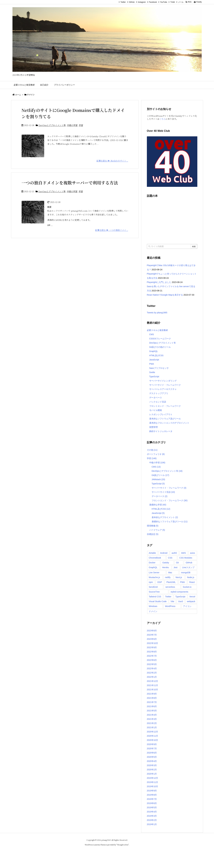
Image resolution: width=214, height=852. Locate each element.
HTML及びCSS (156, 355)
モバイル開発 (155, 410)
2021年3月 (152, 719)
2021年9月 (152, 694)
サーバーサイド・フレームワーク (165, 385)
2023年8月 (152, 630)
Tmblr (172, 2)
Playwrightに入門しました (159, 282)
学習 (81, 125)
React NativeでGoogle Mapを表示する (165, 295)
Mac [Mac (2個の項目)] (170, 572)
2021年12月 (152, 681)
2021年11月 (152, 685)
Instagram (142, 2)
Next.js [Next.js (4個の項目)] (179, 577)
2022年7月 (152, 656)
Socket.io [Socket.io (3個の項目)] (187, 587)
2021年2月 (152, 723)
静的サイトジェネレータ (160, 431)
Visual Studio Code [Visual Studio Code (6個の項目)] (158, 601)
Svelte (152, 372)
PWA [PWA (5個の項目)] (182, 582)
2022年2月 (152, 672)
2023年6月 (152, 639)
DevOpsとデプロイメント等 (52, 125)
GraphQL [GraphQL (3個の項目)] (153, 567)
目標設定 (152, 534)
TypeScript (154, 376)
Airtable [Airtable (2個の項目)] (152, 553)
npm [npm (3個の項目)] (151, 582)
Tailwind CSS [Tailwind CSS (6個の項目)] (155, 596)
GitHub (132, 2)
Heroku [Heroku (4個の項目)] (165, 567)
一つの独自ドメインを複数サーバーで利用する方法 (69, 183)
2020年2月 (152, 769)
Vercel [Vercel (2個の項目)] (192, 596)
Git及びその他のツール (160, 347)
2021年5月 (152, 710)
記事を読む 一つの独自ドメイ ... (111, 230)
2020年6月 (152, 753)
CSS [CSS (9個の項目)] (170, 558)
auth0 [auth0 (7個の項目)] (174, 553)
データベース (155, 397)
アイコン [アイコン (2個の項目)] (187, 606)
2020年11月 (152, 736)
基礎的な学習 (157, 504)
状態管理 (153, 427)
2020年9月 (152, 744)
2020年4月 (152, 761)
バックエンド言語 (157, 402)
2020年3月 (152, 765)
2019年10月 (152, 786)
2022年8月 (152, 651)
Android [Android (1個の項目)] (163, 553)
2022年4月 (152, 668)
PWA (151, 364)
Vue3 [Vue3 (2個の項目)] (180, 601)
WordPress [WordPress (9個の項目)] (170, 606)
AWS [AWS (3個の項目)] (183, 553)
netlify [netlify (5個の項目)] (168, 577)
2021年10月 (152, 689)
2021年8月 (152, 698)
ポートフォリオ (156, 454)
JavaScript (154, 359)
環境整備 (152, 526)
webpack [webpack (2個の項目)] (191, 601)
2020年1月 (152, 774)
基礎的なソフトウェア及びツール (170, 521)
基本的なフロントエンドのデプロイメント (169, 423)
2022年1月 (152, 677)
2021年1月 (152, 727)
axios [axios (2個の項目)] (192, 553)
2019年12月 (152, 778)
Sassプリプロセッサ (159, 368)
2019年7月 (152, 799)
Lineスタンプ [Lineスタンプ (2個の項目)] (188, 567)
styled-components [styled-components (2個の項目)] (179, 592)
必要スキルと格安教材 (157, 330)
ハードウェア (157, 530)
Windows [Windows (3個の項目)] (153, 606)
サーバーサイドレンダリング (163, 381)
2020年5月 (152, 757)
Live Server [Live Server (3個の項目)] (154, 572)
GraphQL (153, 351)
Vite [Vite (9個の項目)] (172, 601)
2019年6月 (152, 803)
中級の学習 (72, 125)
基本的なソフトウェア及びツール (165, 418)
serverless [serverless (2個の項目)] (170, 587)
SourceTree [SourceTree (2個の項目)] (154, 592)
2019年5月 (152, 807)
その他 (152, 450)
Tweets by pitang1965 (157, 312)
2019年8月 (152, 795)
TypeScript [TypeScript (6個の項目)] (180, 596)
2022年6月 (152, 660)
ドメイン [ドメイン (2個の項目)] (153, 611)
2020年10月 (152, 740)
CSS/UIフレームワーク (160, 338)
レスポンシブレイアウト (160, 414)
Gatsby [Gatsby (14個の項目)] (165, 562)
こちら (162, 118)
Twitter (123, 2)
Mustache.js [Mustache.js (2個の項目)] (154, 577)
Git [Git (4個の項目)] (177, 562)
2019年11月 (152, 782)
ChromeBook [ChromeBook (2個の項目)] (155, 558)
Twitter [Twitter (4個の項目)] (168, 596)
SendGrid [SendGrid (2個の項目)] (153, 587)
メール (181, 2)
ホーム (18, 95)
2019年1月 (152, 824)
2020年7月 (152, 748)
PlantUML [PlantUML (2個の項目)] (171, 582)
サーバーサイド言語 (163, 492)
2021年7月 (152, 702)
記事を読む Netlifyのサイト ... (112, 160)
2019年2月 (152, 820)
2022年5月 (152, 664)
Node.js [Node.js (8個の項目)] (190, 577)
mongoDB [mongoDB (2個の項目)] (185, 572)
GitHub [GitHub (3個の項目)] (189, 562)
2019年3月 (152, 816)
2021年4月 (152, 715)
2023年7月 (152, 635)
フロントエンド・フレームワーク (165, 406)
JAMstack (158, 479)
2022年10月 (152, 643)
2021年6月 (152, 706)
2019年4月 (152, 811)
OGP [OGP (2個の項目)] (159, 582)
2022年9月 (152, 647)
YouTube (163, 2)
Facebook (153, 2)
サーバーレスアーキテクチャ (163, 389)
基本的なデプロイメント (165, 517)
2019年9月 (152, 790)
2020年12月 (152, 731)
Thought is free (122, 844)
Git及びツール (160, 475)
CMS (151, 334)
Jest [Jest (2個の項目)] (176, 567)
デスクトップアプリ (158, 393)
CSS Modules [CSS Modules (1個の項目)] (185, 558)
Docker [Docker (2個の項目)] (152, 562)
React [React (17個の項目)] (192, 582)
